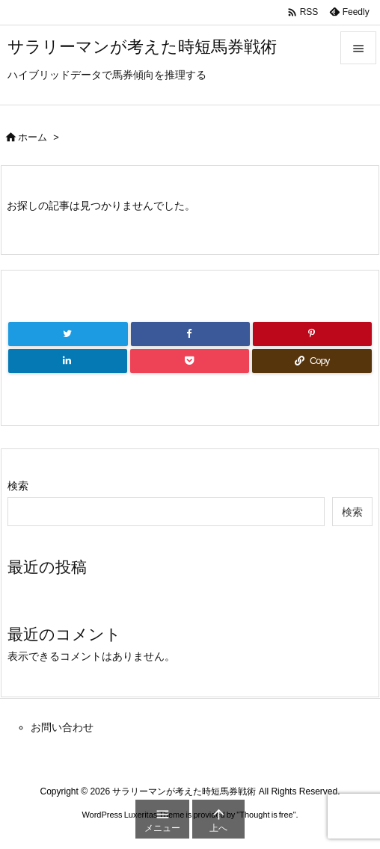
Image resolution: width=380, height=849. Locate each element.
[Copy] (312, 361)
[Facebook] (190, 334)
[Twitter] (68, 334)
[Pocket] (189, 361)
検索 (17, 486)
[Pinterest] (312, 334)
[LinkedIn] (67, 361)
